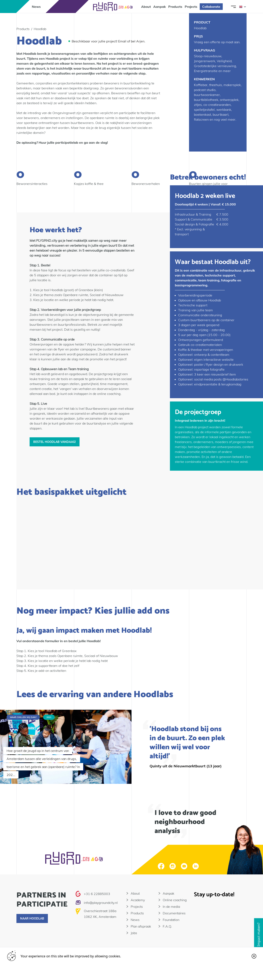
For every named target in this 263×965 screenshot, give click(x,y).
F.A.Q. (167, 926)
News (36, 7)
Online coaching (175, 900)
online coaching (109, 394)
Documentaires (174, 913)
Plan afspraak (141, 926)
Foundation (171, 920)
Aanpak (159, 7)
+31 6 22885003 (97, 894)
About (146, 7)
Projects (191, 7)
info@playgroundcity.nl (101, 903)
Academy (138, 900)
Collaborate (211, 7)
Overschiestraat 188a (100, 911)
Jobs (134, 933)
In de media (171, 906)
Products (175, 7)
